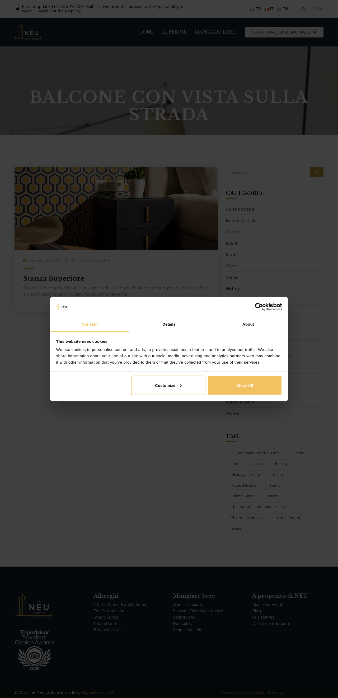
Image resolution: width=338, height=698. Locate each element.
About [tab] (248, 324)
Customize (168, 385)
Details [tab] (169, 324)
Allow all (244, 385)
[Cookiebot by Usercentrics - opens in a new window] (259, 307)
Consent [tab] (90, 324)
